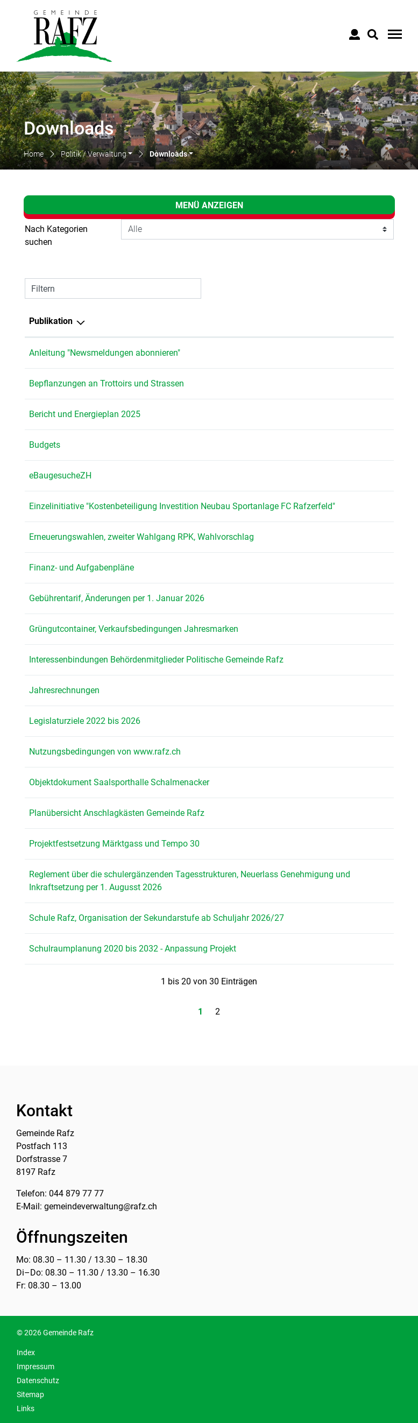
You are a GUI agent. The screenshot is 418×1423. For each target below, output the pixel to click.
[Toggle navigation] (393, 34)
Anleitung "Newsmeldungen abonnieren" (104, 353)
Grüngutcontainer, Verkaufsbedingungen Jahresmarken (133, 629)
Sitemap (30, 1394)
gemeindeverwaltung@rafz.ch (100, 1206)
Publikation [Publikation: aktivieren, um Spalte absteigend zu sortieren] (51, 321)
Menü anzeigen (209, 205)
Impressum (35, 1366)
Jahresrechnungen (64, 690)
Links (25, 1408)
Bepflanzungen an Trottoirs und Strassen (106, 383)
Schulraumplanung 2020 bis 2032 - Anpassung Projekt (132, 948)
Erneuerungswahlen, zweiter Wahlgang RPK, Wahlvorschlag (141, 537)
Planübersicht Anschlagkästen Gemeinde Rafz (116, 813)
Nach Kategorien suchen (56, 235)
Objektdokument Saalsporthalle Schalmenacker (119, 782)
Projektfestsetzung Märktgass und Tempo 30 (114, 844)
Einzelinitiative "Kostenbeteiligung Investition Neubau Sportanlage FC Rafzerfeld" (182, 506)
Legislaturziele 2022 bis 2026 (84, 721)
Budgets (44, 445)
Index (26, 1352)
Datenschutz (38, 1380)
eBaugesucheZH (60, 475)
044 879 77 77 (76, 1193)
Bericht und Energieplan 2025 (84, 414)
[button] (96, 155)
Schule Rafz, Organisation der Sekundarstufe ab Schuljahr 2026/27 (156, 918)
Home (34, 154)
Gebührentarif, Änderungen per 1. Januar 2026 (116, 598)
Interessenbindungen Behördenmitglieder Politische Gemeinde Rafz (156, 659)
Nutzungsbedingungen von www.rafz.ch (105, 751)
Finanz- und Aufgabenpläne (81, 567)
